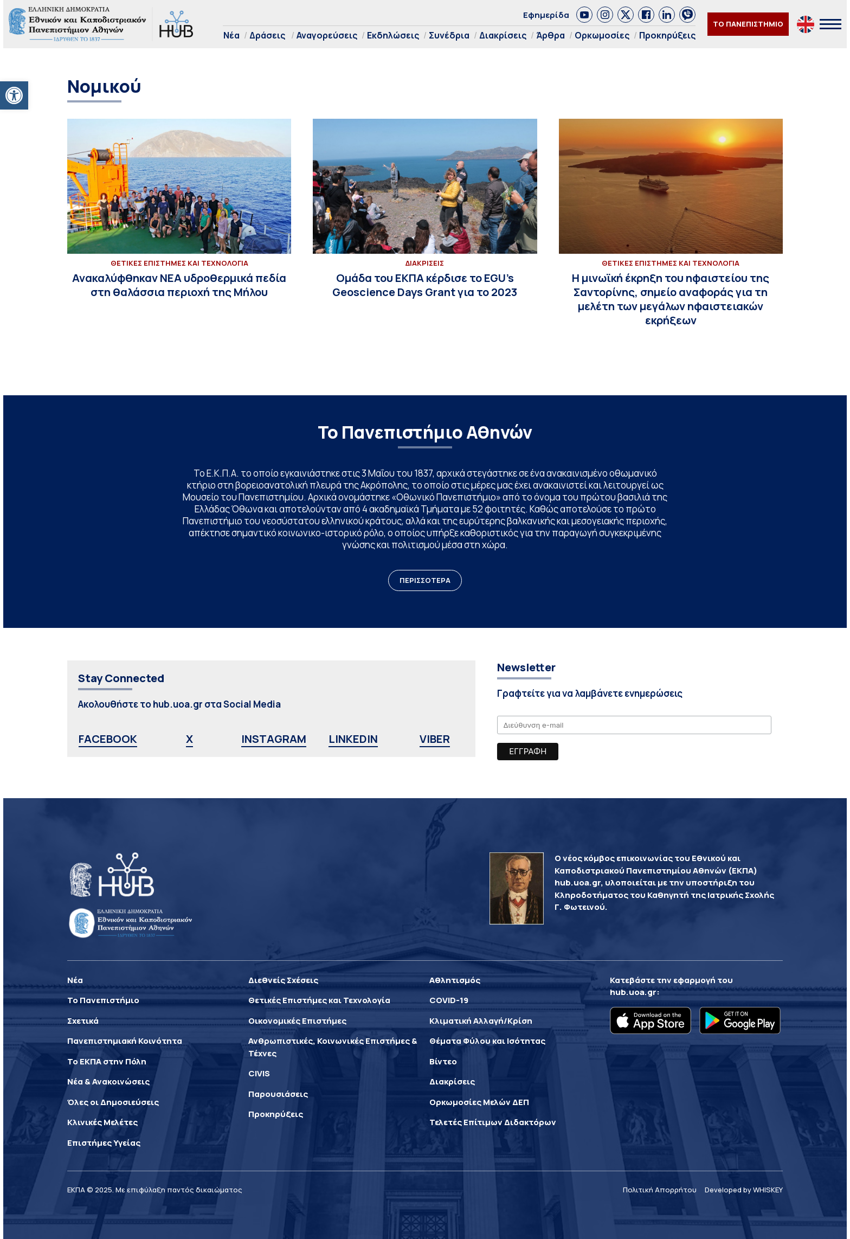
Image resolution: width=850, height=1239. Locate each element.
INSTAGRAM (273, 738)
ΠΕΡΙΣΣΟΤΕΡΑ (425, 580)
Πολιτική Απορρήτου (660, 1190)
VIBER (435, 738)
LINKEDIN (353, 738)
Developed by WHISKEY (744, 1190)
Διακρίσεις (502, 35)
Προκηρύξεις (667, 35)
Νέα (231, 35)
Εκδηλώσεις (393, 35)
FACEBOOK (108, 738)
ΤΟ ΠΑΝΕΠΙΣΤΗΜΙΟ (748, 24)
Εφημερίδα (546, 15)
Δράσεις (267, 35)
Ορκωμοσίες (602, 35)
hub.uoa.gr (633, 992)
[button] (14, 95)
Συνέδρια (449, 35)
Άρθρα (550, 35)
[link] (584, 15)
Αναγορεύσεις (327, 35)
